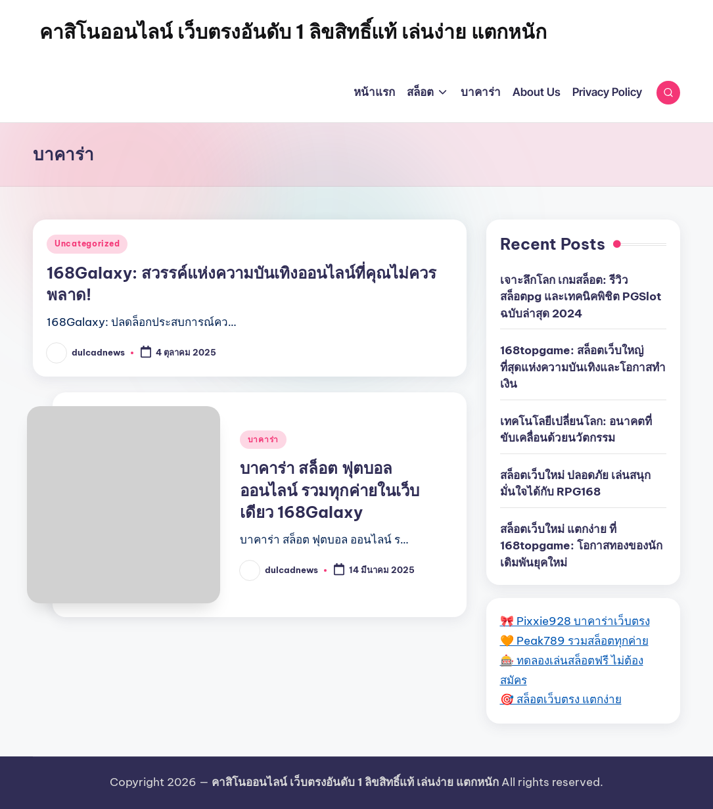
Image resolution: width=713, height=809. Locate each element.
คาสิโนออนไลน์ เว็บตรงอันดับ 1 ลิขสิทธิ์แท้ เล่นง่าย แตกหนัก (293, 31)
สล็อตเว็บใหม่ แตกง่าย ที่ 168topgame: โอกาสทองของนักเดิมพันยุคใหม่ (581, 546)
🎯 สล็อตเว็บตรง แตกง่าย (561, 699)
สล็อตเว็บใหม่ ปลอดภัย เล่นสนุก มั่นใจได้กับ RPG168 (575, 483)
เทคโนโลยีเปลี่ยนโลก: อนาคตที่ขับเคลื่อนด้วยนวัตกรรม (576, 430)
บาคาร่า (263, 439)
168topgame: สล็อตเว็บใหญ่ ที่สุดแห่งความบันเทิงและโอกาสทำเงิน (583, 367)
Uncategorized (87, 243)
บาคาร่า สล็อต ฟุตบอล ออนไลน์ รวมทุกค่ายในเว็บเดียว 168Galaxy (329, 490)
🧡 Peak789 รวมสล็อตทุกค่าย (574, 641)
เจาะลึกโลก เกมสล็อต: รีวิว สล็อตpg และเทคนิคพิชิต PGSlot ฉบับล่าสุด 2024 (580, 297)
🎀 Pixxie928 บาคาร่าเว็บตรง (575, 621)
